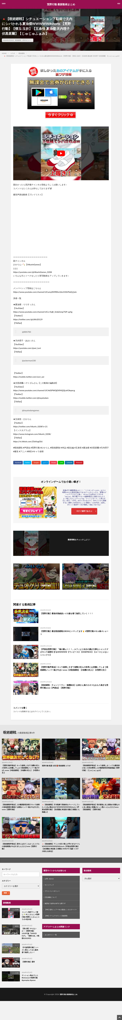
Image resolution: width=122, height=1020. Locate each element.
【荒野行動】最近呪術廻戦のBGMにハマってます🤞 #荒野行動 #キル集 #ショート (74, 632)
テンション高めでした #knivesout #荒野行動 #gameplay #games (30, 982)
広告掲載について (52, 901)
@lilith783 (26, 332)
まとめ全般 (15, 912)
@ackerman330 (29, 360)
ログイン (36, 711)
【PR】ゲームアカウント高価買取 (58, 923)
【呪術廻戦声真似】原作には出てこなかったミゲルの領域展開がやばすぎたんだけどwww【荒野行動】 (21, 848)
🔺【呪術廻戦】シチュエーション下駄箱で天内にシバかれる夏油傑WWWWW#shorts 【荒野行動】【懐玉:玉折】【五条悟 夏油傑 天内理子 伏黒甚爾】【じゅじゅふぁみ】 (62, 56)
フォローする (79, 543)
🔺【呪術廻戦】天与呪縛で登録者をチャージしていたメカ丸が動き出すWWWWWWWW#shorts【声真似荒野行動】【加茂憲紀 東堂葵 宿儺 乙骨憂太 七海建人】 (60, 809)
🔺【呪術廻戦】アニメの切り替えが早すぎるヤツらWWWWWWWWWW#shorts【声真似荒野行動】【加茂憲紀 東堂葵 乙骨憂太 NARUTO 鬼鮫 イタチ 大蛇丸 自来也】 (60, 849)
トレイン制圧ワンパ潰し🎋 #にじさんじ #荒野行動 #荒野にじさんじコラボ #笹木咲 (30, 918)
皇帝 (17, 963)
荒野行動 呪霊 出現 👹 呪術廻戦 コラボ (57, 766)
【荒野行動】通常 (29, 966)
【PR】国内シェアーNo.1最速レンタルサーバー (60, 915)
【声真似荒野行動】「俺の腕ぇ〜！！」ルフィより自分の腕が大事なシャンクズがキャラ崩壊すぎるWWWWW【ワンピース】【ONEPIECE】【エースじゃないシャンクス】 (74, 652)
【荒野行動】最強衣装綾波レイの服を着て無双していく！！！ (68, 613)
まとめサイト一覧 (52, 942)
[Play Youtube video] (61, 153)
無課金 (17, 929)
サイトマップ (50, 888)
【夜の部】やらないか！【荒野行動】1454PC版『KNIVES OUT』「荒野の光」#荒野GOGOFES (30, 937)
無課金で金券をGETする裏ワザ (57, 907)
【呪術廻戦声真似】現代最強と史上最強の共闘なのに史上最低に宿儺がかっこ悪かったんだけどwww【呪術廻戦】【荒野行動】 (100, 808)
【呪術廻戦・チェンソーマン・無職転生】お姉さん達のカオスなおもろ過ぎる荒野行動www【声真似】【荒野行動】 (74, 686)
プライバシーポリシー (53, 894)
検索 (5, 895)
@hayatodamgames (30, 410)
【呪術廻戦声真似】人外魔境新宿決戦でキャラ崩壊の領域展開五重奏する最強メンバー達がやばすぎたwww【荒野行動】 (20, 808)
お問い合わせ (50, 881)
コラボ (12, 53)
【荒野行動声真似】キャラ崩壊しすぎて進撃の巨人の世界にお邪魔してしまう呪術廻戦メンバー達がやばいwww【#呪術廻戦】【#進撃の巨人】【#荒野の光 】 (74, 670)
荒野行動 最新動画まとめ (61, 4)
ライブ (17, 949)
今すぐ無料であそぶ (84, 512)
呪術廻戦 (18, 40)
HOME (4, 53)
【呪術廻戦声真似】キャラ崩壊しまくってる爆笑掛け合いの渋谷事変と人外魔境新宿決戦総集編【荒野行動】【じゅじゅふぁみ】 (100, 768)
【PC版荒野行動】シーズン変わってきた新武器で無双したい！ (30, 954)
